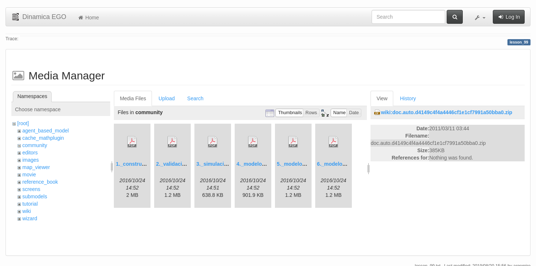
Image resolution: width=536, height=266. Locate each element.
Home (88, 17)
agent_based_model (45, 131)
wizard (29, 218)
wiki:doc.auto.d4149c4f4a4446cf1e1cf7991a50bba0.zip (446, 112)
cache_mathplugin (43, 138)
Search (195, 98)
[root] (23, 123)
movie (29, 174)
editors (30, 153)
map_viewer (36, 167)
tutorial (30, 204)
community (34, 145)
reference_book (40, 182)
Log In (509, 17)
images (30, 160)
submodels (34, 196)
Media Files (133, 98)
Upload (167, 98)
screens (31, 189)
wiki (26, 211)
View (381, 98)
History (408, 98)
